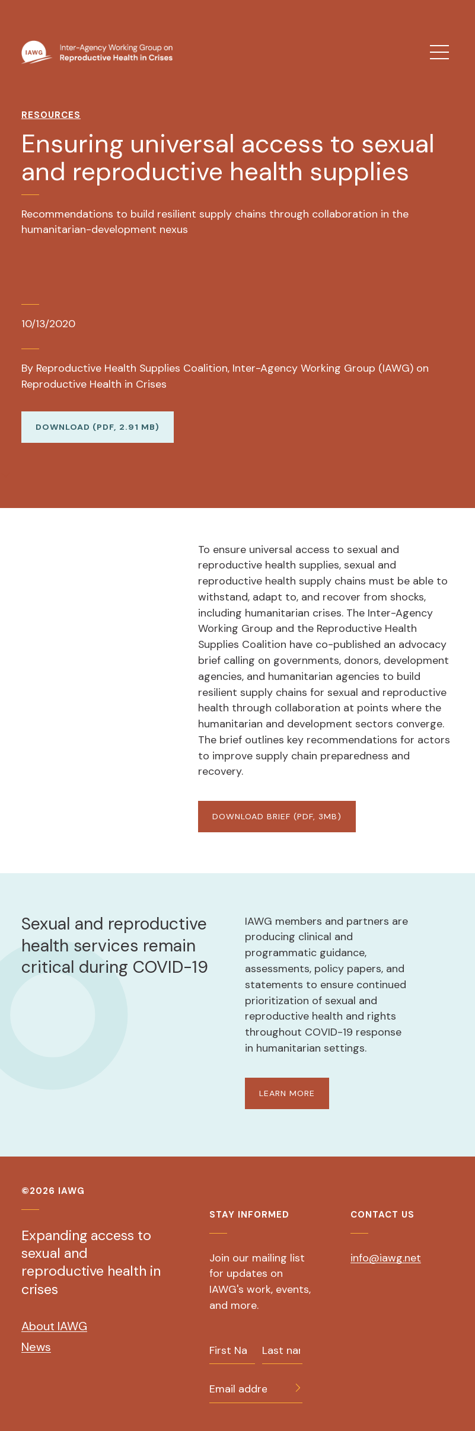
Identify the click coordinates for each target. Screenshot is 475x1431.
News (36, 1347)
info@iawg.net (385, 1258)
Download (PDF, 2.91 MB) (98, 426)
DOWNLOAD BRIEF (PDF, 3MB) (277, 816)
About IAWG (54, 1326)
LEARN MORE (287, 1093)
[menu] (439, 52)
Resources (51, 115)
